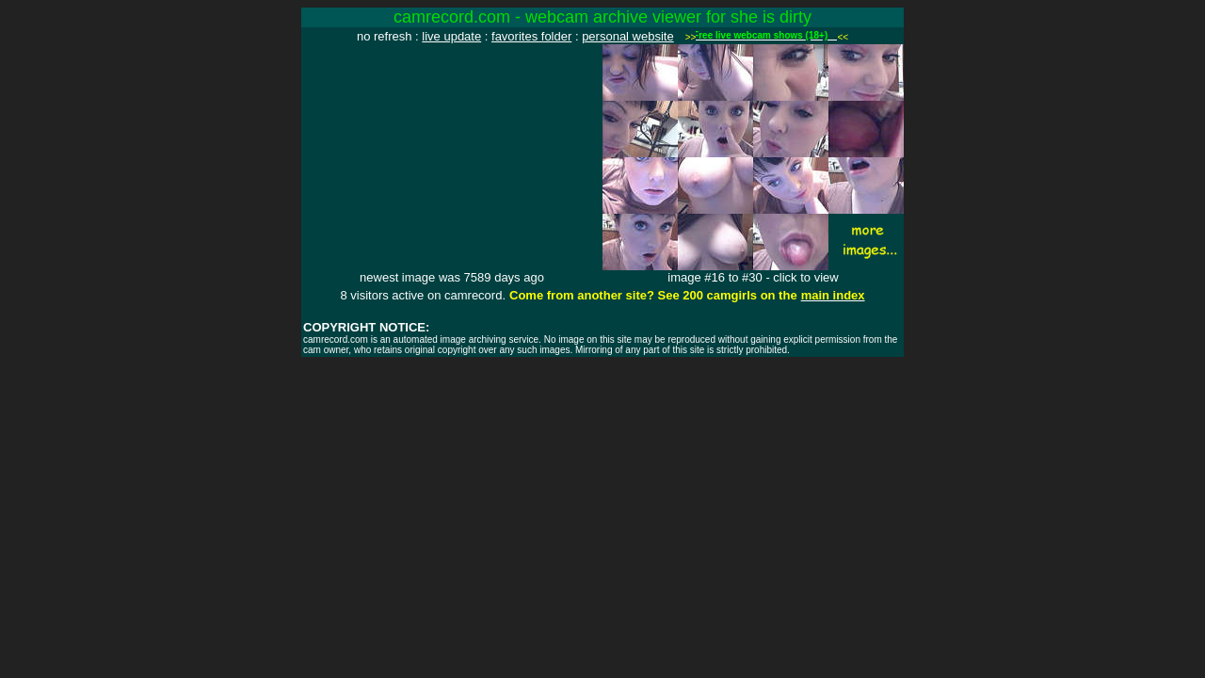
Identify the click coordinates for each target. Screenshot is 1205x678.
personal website (628, 36)
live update (451, 36)
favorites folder (531, 36)
